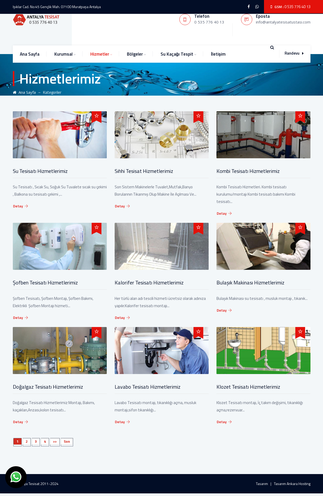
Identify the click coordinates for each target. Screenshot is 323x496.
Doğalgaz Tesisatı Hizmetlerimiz (48, 387)
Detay (20, 206)
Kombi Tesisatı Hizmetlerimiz (248, 171)
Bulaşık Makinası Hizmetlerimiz (250, 282)
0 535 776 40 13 (297, 7)
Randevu (294, 53)
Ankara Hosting (298, 483)
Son (67, 441)
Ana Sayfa (29, 54)
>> (55, 441)
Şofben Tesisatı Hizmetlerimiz (45, 282)
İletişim (218, 54)
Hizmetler (99, 54)
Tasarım (262, 483)
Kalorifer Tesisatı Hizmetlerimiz (149, 282)
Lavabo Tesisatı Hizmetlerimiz (147, 387)
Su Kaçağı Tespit (177, 54)
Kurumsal (63, 54)
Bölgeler (135, 54)
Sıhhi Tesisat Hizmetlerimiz (144, 171)
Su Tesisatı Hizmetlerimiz (40, 171)
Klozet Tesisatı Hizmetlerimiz (248, 387)
